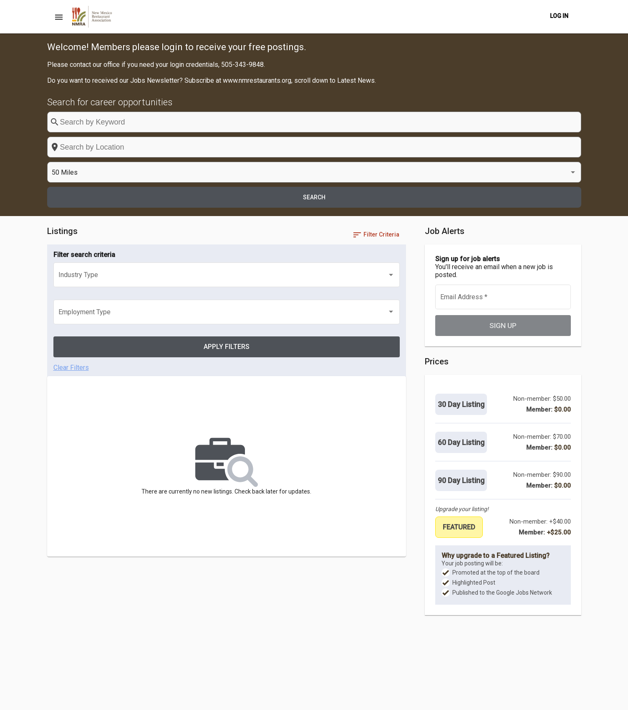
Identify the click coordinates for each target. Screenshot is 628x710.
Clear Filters (71, 227)
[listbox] (483, 122)
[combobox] (358, 122)
